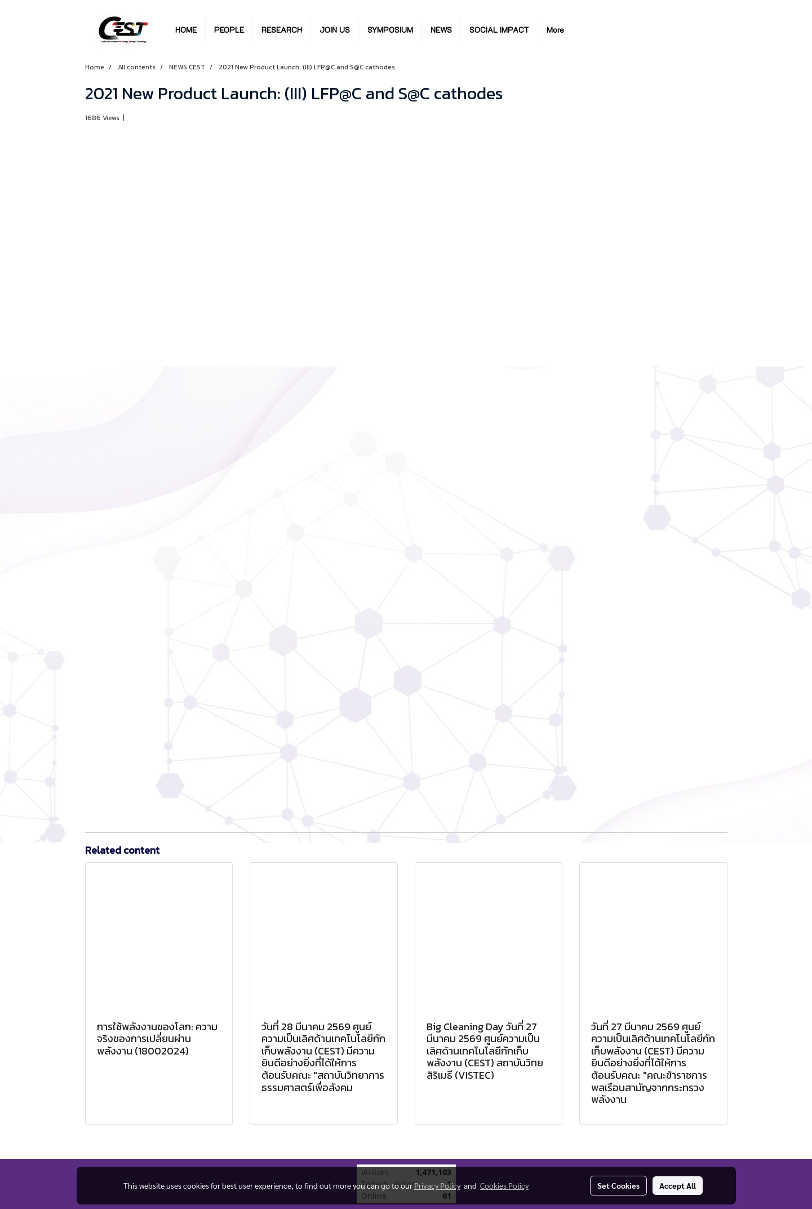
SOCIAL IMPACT (499, 29)
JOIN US (335, 29)
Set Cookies (618, 1185)
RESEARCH (281, 29)
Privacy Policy (437, 1185)
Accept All (677, 1185)
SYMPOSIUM (390, 29)
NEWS (441, 29)
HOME (186, 29)
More (555, 29)
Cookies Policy (504, 1185)
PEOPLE (229, 29)
